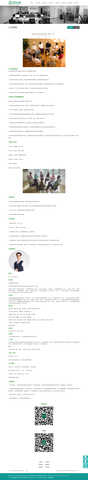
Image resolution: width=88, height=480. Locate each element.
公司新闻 (70, 27)
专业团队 (51, 2)
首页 (31, 2)
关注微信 (86, 458)
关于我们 (38, 2)
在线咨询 (70, 2)
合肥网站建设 (51, 477)
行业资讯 (76, 27)
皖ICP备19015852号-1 (33, 477)
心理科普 (57, 2)
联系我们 (76, 2)
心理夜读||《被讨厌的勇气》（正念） (21, 470)
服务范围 (44, 2)
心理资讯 (63, 2)
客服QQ (85, 462)
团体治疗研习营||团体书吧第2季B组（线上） (70, 470)
